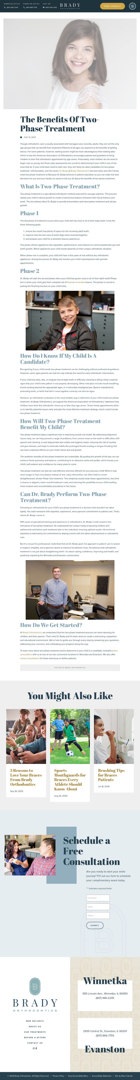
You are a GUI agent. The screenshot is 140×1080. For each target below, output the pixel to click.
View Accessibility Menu (78, 1076)
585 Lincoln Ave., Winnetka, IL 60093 (105, 993)
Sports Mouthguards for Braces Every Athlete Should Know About (70, 779)
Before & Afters (35, 1037)
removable (80, 282)
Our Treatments (35, 1032)
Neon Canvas (127, 1076)
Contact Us (35, 1043)
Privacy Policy (58, 1076)
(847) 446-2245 (11, 7)
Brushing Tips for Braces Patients (111, 775)
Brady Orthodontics (80, 170)
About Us (35, 1026)
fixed (69, 282)
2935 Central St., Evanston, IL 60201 (105, 1031)
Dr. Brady (63, 170)
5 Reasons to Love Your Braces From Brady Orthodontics (26, 777)
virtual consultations (29, 658)
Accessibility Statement (101, 1076)
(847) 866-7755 (30, 7)
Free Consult (112, 6)
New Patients (35, 1021)
